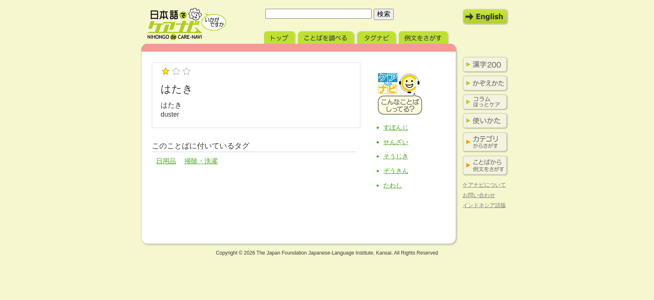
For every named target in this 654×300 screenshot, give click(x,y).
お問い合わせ (479, 195)
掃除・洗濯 (201, 161)
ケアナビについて (484, 185)
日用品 (166, 161)
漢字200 (483, 64)
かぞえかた (483, 83)
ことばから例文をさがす (483, 166)
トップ (280, 36)
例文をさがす (424, 36)
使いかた (483, 120)
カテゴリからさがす (483, 142)
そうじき (395, 156)
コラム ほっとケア (483, 102)
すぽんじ (395, 127)
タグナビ (377, 36)
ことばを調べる (326, 36)
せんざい (395, 141)
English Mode (485, 16)
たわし (392, 185)
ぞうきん (395, 170)
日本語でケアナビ (187, 24)
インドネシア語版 (484, 205)
